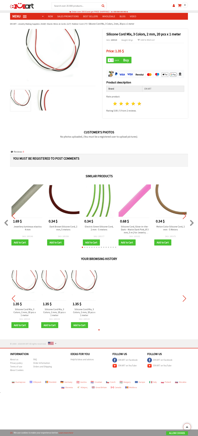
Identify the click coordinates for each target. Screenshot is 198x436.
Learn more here (66, 432)
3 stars (127, 103)
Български (18, 381)
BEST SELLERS (90, 16)
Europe (140, 381)
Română (50, 381)
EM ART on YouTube (124, 365)
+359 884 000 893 (119, 12)
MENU (19, 16)
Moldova (131, 387)
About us (14, 359)
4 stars (133, 103)
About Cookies (17, 370)
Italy (153, 382)
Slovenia (67, 387)
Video (133, 16)
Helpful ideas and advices (82, 359)
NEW (50, 16)
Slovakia (180, 382)
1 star (115, 103)
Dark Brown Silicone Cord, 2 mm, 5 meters (63, 227)
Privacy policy (16, 362)
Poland (166, 382)
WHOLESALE (108, 16)
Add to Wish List (146, 40)
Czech (110, 382)
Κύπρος (82, 387)
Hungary (125, 382)
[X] (11, 432)
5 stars (139, 103)
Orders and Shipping (42, 366)
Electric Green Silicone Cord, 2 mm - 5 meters (99, 227)
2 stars (121, 103)
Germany (66, 382)
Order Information (41, 362)
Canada (116, 387)
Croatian (96, 382)
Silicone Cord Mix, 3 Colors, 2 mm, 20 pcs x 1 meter (24, 311)
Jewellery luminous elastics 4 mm (28, 227)
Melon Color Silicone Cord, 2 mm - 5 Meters (170, 227)
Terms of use (16, 366)
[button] (82, 246)
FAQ (35, 359)
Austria (81, 382)
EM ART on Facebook (125, 360)
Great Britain (99, 387)
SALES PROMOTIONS (68, 16)
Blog (122, 16)
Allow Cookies (177, 433)
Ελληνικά (35, 381)
